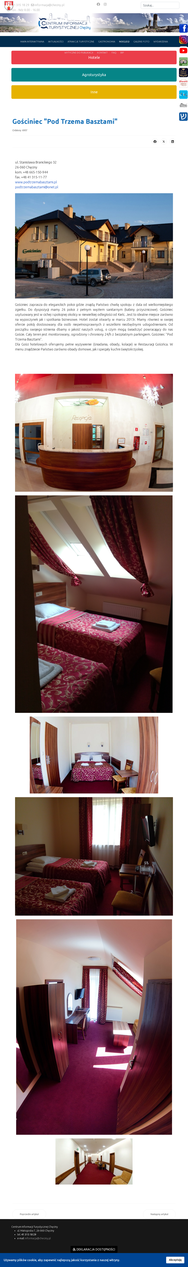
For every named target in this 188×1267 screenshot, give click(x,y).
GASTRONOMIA (106, 41)
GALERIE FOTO (141, 41)
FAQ (114, 52)
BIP (122, 52)
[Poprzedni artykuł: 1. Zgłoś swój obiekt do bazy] (29, 1214)
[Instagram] (105, 4)
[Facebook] (98, 4)
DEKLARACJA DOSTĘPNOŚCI (94, 1249)
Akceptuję (175, 1259)
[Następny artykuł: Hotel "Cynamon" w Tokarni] (159, 1214)
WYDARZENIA (160, 41)
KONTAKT (102, 52)
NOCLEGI (124, 41)
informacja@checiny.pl (49, 5)
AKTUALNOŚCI (56, 41)
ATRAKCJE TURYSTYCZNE (81, 41)
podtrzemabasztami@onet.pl (36, 187)
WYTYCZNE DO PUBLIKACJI (78, 52)
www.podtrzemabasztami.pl (36, 182)
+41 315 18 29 (19, 5)
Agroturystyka (94, 75)
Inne (94, 92)
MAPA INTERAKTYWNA (32, 41)
